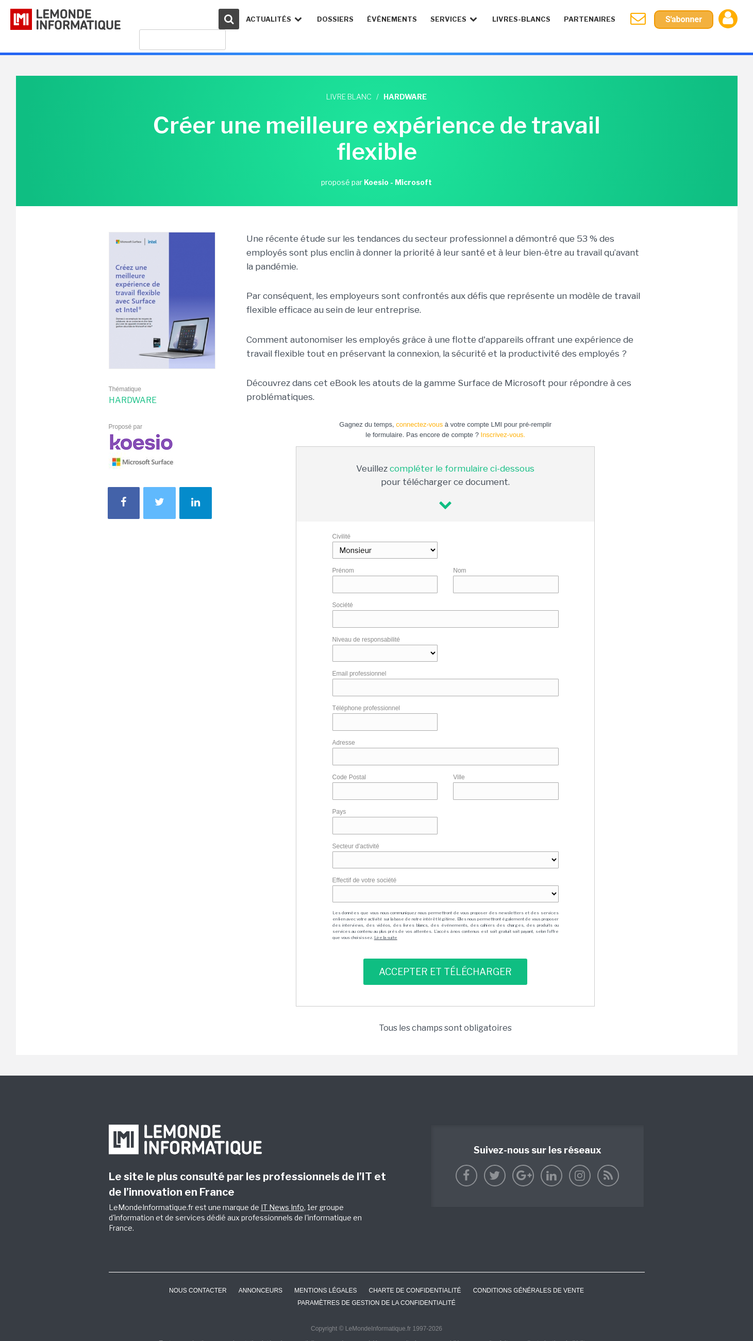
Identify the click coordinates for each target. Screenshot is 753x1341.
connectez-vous (419, 424)
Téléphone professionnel (366, 708)
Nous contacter (198, 1290)
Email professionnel (359, 673)
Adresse (343, 742)
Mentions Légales (325, 1290)
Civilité (341, 536)
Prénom (343, 570)
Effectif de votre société (364, 880)
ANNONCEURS (260, 1290)
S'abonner (683, 19)
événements (392, 19)
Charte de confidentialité (415, 1290)
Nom (459, 570)
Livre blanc (349, 96)
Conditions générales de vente (528, 1290)
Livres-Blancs (521, 19)
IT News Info (282, 1207)
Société (342, 605)
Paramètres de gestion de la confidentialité (376, 1302)
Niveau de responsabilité (366, 639)
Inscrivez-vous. (503, 435)
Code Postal (349, 777)
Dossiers (335, 19)
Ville (458, 777)
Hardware (133, 400)
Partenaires (589, 19)
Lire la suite (385, 937)
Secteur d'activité (355, 846)
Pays (339, 811)
